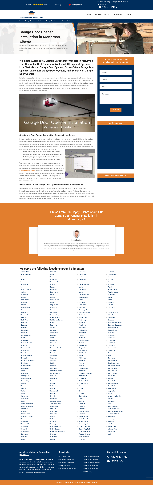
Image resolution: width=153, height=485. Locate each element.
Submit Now (115, 110)
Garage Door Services (102, 14)
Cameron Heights (26, 378)
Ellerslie (52, 297)
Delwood (53, 272)
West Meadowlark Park (115, 411)
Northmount (83, 376)
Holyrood (53, 388)
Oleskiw (81, 386)
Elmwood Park (54, 300)
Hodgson (53, 383)
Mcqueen (82, 338)
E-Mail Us (117, 461)
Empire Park (54, 305)
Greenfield (53, 353)
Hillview (52, 381)
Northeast (82, 371)
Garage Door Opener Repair (67, 469)
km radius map (115, 146)
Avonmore (24, 295)
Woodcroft (111, 432)
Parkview (82, 409)
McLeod (81, 335)
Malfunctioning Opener (28, 171)
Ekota (52, 295)
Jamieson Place (55, 404)
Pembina (82, 414)
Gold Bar (53, 343)
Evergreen (53, 312)
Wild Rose (111, 424)
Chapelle (24, 411)
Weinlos (110, 399)
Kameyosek (54, 406)
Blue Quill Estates (27, 348)
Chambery (24, 409)
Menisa (81, 343)
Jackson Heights (55, 401)
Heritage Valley (55, 373)
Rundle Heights (113, 292)
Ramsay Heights (84, 434)
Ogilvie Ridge (83, 383)
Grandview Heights (56, 348)
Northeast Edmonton (85, 373)
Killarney (53, 424)
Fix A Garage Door (64, 457)
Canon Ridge (25, 381)
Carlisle (23, 391)
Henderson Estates (56, 371)
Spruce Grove (112, 330)
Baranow (24, 302)
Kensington (53, 414)
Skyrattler (111, 320)
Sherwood (111, 310)
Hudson (52, 394)
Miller (81, 356)
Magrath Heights (84, 312)
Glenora (52, 338)
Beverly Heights (26, 335)
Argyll (23, 287)
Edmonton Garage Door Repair (76, 483)
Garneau (53, 330)
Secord (110, 305)
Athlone (23, 292)
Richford (111, 272)
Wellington (111, 401)
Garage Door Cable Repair (91, 469)
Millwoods (82, 358)
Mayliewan (82, 325)
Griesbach (53, 358)
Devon (52, 274)
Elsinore (52, 302)
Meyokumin (83, 345)
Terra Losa (111, 358)
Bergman (24, 333)
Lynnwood (82, 305)
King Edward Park (55, 427)
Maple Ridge (83, 317)
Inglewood (53, 399)
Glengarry (53, 335)
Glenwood (53, 340)
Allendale (24, 282)
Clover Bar (24, 419)
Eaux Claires (54, 292)
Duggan (52, 285)
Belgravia (24, 317)
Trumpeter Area (113, 383)
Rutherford (111, 295)
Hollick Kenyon (55, 386)
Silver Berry (111, 317)
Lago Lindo (82, 272)
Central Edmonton (27, 404)
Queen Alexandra (84, 427)
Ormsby (81, 391)
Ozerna (81, 401)
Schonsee (111, 302)
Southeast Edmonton (114, 323)
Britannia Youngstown (28, 361)
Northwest (82, 378)
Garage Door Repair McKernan (34, 21)
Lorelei (81, 300)
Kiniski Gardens (55, 429)
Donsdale (53, 277)
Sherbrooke (111, 307)
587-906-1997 (107, 7)
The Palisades (112, 373)
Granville (53, 350)
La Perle (53, 439)
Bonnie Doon (25, 350)
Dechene (24, 437)
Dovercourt (53, 279)
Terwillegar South (113, 363)
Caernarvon (24, 368)
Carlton (23, 394)
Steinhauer (111, 335)
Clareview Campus (27, 416)
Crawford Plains (26, 424)
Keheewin (53, 409)
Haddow (52, 363)
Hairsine (53, 366)
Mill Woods (82, 353)
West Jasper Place (114, 409)
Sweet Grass (112, 350)
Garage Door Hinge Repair (91, 460)
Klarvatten (53, 437)
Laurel (81, 282)
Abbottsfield (25, 272)
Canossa (24, 386)
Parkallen (82, 404)
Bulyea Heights (26, 366)
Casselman (24, 399)
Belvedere (24, 330)
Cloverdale (24, 421)
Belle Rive (24, 320)
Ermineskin (53, 307)
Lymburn (82, 302)
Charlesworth (25, 414)
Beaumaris (24, 312)
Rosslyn (110, 287)
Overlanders (83, 396)
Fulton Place (54, 325)
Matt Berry (82, 320)
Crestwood (24, 427)
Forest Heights (55, 317)
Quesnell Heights (84, 432)
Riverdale (111, 282)
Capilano (24, 388)
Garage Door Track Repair (91, 457)
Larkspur (82, 277)
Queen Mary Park (84, 429)
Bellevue (24, 323)
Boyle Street (25, 353)
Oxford (81, 399)
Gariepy (52, 328)
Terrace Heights (113, 361)
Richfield (82, 439)
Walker (110, 394)
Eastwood (53, 290)
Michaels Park (83, 350)
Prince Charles (84, 421)
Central (23, 401)
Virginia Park (112, 391)
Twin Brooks (112, 388)
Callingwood (25, 376)
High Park (53, 376)
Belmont (24, 328)
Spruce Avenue (113, 328)
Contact (129, 14)
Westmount (112, 416)
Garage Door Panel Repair (91, 466)
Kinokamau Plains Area (57, 432)
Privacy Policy (87, 472)
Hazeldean (53, 368)
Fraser (52, 323)
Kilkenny (53, 421)
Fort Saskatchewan (56, 320)
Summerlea (112, 345)
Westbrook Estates (114, 414)
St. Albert (111, 333)
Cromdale (24, 429)
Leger (81, 292)
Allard (23, 279)
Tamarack (111, 353)
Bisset (23, 338)
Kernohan (53, 416)
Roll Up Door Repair (64, 466)
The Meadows (112, 371)
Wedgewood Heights (114, 396)
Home (89, 14)
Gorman (52, 345)
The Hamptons (112, 368)
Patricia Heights (84, 411)
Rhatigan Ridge (84, 437)
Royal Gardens (112, 290)
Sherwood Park (113, 312)
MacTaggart (83, 310)
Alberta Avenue (26, 274)
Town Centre (112, 381)
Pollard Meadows (84, 419)
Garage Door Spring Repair (66, 463)
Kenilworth (53, 411)
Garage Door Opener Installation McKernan (59, 21)
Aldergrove (24, 277)
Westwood (111, 421)
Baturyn (23, 305)
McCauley (82, 328)
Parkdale (82, 406)
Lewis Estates (83, 297)
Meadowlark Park (84, 340)
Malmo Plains (83, 315)
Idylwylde (53, 396)
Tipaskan (111, 378)
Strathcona (111, 340)
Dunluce (52, 287)
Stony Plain (111, 338)
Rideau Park (112, 274)
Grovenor (53, 361)
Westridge (111, 419)
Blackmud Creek (26, 343)
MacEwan (82, 307)
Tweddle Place (112, 386)
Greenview (53, 356)
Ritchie (110, 279)
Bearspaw (24, 310)
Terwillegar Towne (114, 366)
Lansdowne (82, 274)
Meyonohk (82, 348)
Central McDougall (27, 406)
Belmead (24, 325)
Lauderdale (82, 279)
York (109, 434)
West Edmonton (113, 406)
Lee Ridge (82, 290)
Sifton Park (111, 315)
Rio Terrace (112, 277)
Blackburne (24, 340)
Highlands (53, 378)
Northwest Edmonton (86, 381)
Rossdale (111, 285)
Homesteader (54, 391)
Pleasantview (83, 416)
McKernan (82, 333)
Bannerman (25, 300)
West (109, 404)
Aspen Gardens (26, 290)
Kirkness (53, 434)
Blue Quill (24, 345)
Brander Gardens (26, 356)
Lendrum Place (84, 295)
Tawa (109, 356)
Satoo (110, 300)
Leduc (81, 287)
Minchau (82, 361)
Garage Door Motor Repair (91, 463)
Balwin (23, 297)
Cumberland (25, 432)
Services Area (117, 14)
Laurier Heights (84, 285)
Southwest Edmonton (115, 325)
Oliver (81, 388)
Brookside (24, 363)
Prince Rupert (83, 424)
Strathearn (111, 343)
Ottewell (82, 394)
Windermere (112, 427)
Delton (23, 439)
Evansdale (53, 310)
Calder (23, 371)
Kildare (52, 419)
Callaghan (24, 373)
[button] (70, 234)
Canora (23, 383)
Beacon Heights (26, 307)
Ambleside (24, 285)
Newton (81, 366)
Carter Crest (25, 396)
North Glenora (83, 368)
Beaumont (24, 315)
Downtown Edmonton (57, 282)
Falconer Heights (55, 315)
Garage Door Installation (66, 460)
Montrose (82, 363)
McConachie (83, 330)
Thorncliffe (111, 376)
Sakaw (110, 297)
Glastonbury (54, 333)
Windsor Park (112, 429)
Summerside (112, 348)
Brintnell (24, 358)
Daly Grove (24, 434)
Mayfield (82, 323)
